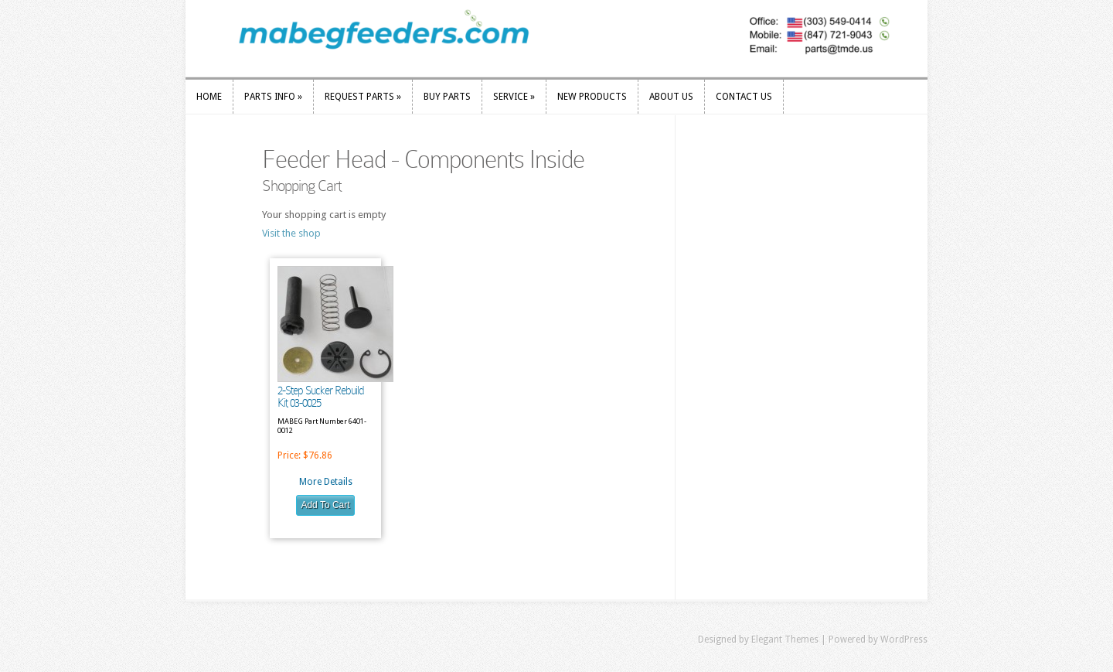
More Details (325, 481)
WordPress (904, 639)
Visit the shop (291, 233)
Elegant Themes (785, 639)
